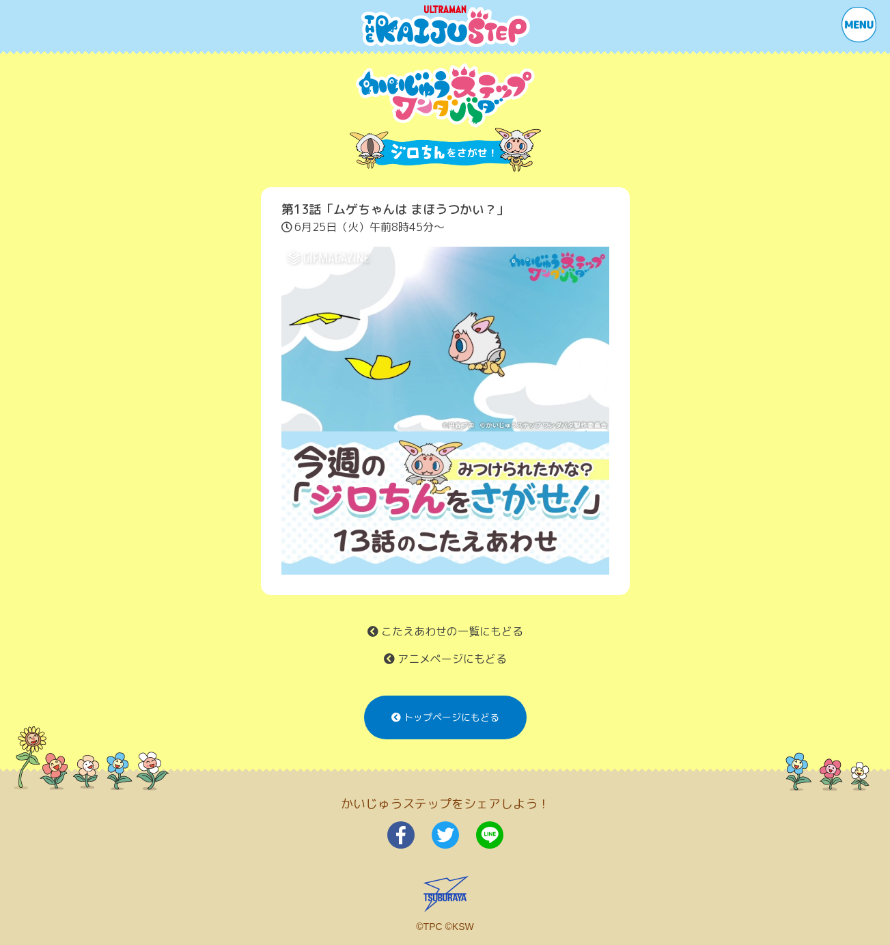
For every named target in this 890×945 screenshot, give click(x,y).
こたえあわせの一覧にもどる (445, 631)
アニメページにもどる (445, 658)
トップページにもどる (445, 717)
